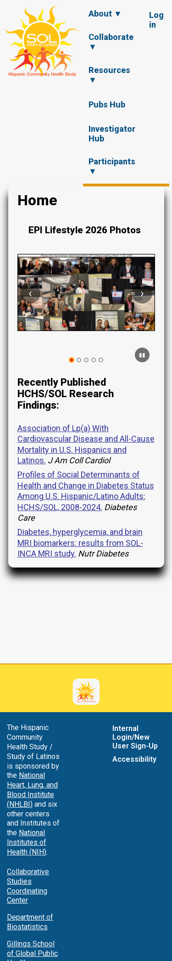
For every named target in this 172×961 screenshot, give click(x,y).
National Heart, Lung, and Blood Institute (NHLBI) (32, 789)
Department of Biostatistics (30, 922)
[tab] (71, 360)
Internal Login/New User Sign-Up (135, 737)
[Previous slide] (30, 293)
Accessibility (134, 759)
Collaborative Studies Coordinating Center (28, 886)
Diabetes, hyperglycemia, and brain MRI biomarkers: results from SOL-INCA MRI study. (80, 542)
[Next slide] (142, 293)
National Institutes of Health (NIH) (26, 842)
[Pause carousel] (142, 355)
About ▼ (105, 13)
